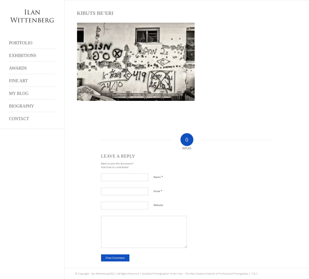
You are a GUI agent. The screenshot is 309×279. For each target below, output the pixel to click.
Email (158, 191)
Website (158, 205)
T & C (254, 273)
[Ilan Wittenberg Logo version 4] (32, 16)
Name (158, 177)
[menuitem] (32, 42)
